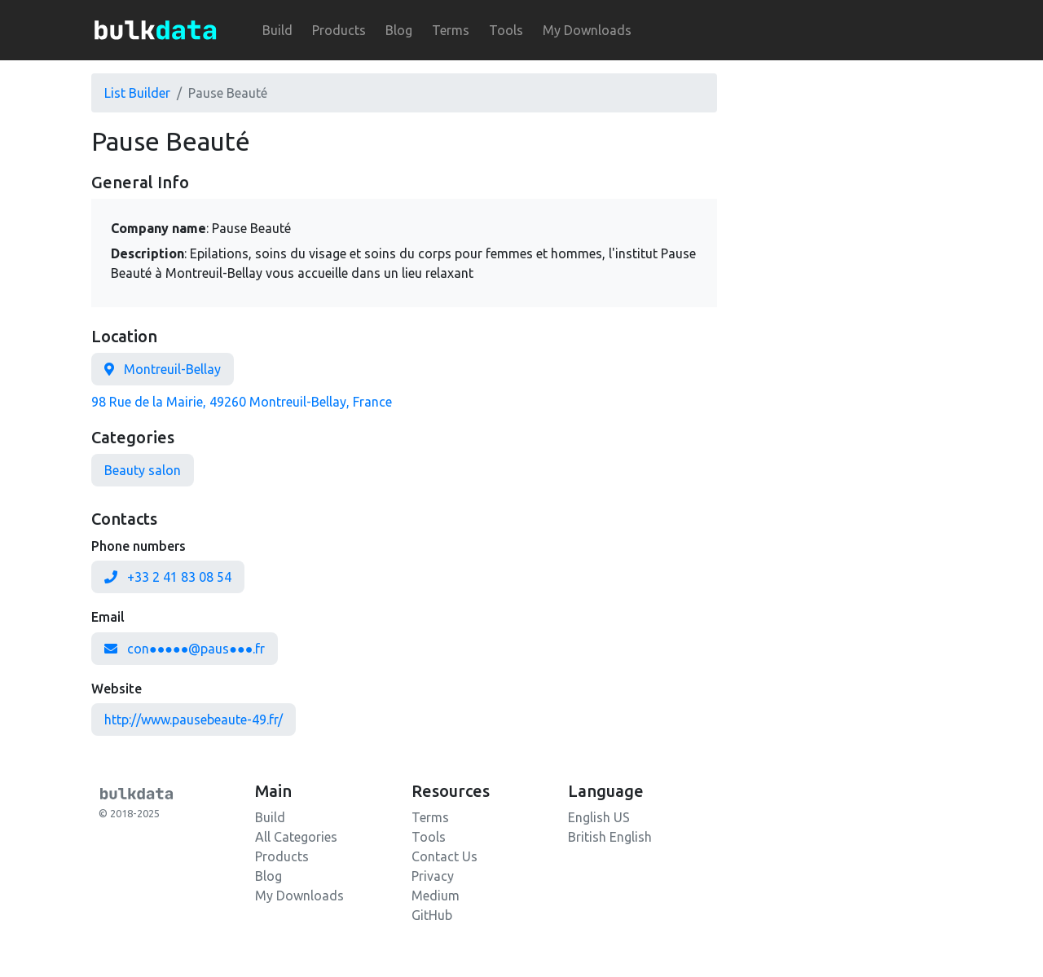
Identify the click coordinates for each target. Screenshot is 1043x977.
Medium (435, 895)
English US (599, 817)
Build (277, 30)
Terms (450, 30)
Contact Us (444, 856)
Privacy (432, 876)
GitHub (431, 915)
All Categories (296, 837)
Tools (506, 30)
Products (339, 30)
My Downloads (587, 30)
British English (610, 837)
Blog (398, 30)
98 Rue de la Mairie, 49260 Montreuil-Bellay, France (241, 401)
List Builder (137, 93)
